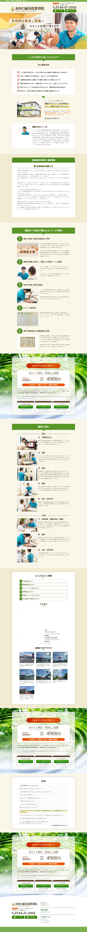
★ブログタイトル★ (45, 911)
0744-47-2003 (50, 637)
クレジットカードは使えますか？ (31, 588)
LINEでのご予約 (44, 922)
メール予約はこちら (43, 407)
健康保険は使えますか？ (29, 584)
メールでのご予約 (45, 920)
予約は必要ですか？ (28, 581)
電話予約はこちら (25, 407)
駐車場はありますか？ (28, 591)
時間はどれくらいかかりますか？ (31, 595)
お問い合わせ (44, 918)
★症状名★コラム (45, 905)
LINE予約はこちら (61, 407)
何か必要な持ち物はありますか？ (31, 598)
